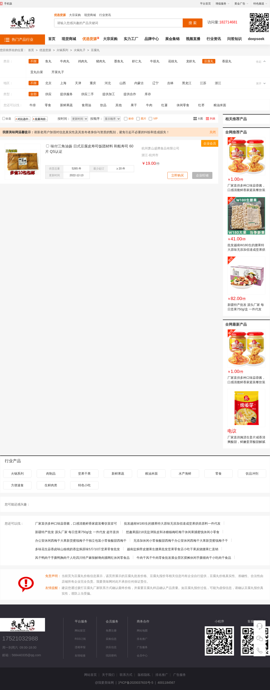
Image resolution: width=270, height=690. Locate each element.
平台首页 (205, 3)
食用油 (86, 105)
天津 (78, 83)
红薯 (164, 105)
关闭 (212, 132)
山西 (122, 83)
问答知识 (234, 39)
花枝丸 (173, 61)
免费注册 (111, 630)
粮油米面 (220, 105)
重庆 (93, 83)
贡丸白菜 (36, 72)
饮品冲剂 (252, 473)
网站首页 (90, 674)
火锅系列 (62, 50)
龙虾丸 (191, 61)
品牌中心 (151, 39)
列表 (212, 118)
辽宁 (155, 83)
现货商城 (90, 15)
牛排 (32, 105)
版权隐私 (144, 674)
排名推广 (142, 638)
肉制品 (51, 473)
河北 (108, 83)
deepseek (256, 39)
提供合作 (130, 94)
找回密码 (111, 655)
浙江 (218, 83)
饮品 (103, 105)
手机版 (8, 3)
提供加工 (108, 94)
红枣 (201, 105)
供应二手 (87, 94)
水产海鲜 (185, 473)
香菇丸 (227, 61)
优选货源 (60, 15)
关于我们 (108, 674)
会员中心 (142, 655)
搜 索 (193, 23)
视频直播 (193, 39)
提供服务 (66, 94)
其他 (118, 105)
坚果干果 (84, 473)
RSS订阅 (80, 638)
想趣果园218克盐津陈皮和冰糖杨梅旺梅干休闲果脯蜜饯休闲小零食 (172, 532)
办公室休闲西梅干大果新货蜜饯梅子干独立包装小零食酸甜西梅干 (80, 540)
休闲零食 (183, 105)
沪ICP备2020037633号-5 (135, 682)
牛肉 (149, 105)
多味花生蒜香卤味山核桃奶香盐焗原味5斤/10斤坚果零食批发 (77, 549)
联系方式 (126, 674)
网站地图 (142, 630)
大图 (200, 118)
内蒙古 (139, 83)
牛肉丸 (65, 61)
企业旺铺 (202, 175)
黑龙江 (186, 83)
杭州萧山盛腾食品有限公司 (160, 148)
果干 (134, 105)
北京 (48, 83)
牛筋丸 (155, 61)
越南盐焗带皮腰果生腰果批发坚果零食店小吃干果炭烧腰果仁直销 (172, 549)
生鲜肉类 (51, 485)
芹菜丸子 (58, 72)
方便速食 (17, 485)
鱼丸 (48, 61)
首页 (51, 39)
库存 (148, 94)
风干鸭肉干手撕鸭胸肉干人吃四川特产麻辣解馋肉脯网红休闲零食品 (82, 557)
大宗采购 (75, 15)
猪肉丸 (101, 61)
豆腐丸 (95, 50)
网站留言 (80, 630)
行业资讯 (105, 15)
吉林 (170, 83)
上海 (63, 83)
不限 (33, 61)
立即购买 (177, 175)
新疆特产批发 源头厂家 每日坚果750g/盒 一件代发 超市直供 (245, 309)
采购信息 (111, 638)
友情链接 (80, 655)
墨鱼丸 (119, 61)
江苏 (203, 83)
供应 (48, 94)
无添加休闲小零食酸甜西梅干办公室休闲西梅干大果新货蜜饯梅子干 (180, 540)
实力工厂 (131, 39)
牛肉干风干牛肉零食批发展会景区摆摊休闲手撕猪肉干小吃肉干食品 (184, 557)
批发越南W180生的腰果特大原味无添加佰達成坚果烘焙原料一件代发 (246, 249)
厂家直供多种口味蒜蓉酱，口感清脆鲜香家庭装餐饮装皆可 (246, 190)
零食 (48, 105)
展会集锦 (172, 39)
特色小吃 (84, 485)
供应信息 (111, 647)
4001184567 (166, 682)
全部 (33, 94)
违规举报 (80, 647)
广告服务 (142, 647)
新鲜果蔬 (66, 105)
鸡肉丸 (83, 61)
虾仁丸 (137, 61)
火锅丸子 (80, 50)
